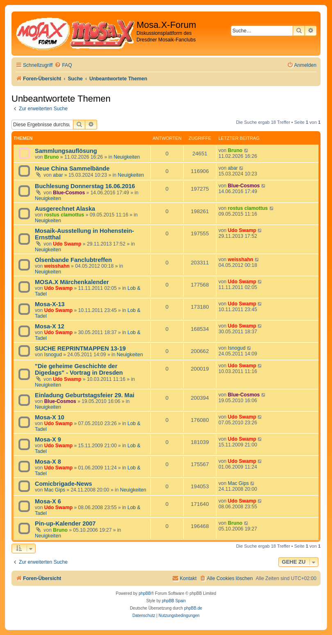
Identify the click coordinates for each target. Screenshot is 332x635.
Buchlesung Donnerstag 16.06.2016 (85, 186)
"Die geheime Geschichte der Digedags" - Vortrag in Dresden (79, 369)
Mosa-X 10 (49, 417)
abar (58, 175)
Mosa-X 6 (48, 501)
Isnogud (53, 354)
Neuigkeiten (127, 157)
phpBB (145, 593)
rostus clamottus (64, 215)
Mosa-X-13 (50, 304)
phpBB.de (193, 608)
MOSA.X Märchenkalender (72, 282)
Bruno (51, 157)
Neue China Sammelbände (72, 168)
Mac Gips (54, 490)
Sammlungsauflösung (66, 151)
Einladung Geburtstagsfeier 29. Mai (84, 395)
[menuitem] (63, 65)
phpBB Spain (174, 601)
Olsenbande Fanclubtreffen (73, 260)
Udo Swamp (67, 244)
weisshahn (57, 266)
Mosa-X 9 (48, 439)
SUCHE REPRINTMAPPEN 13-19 (80, 348)
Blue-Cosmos (69, 193)
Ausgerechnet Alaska (65, 208)
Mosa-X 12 (49, 326)
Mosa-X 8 (48, 461)
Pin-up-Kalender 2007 (65, 523)
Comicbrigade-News (63, 483)
